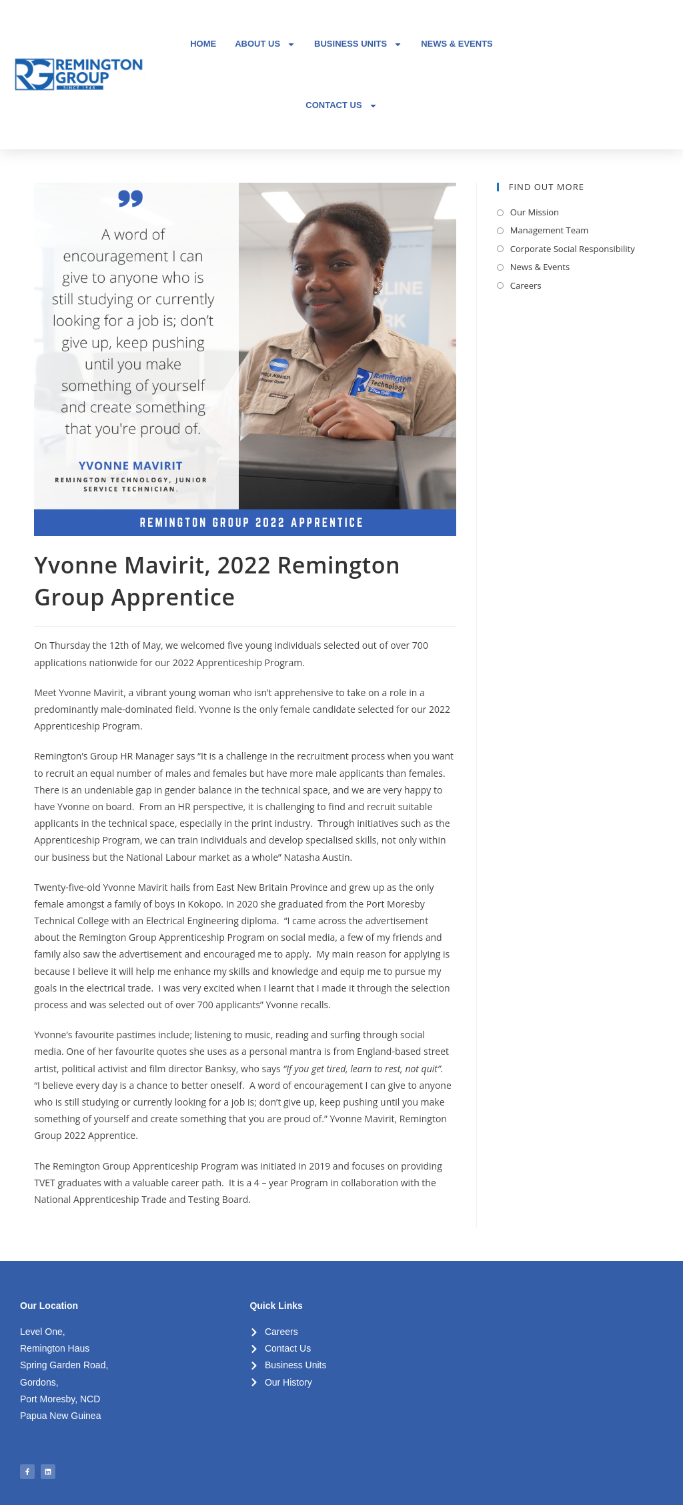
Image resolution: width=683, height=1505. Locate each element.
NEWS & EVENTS (457, 44)
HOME (203, 44)
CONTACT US (341, 106)
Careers (526, 285)
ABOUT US (265, 44)
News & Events (540, 267)
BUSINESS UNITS (358, 44)
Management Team (549, 230)
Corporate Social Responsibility (572, 249)
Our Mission (534, 212)
